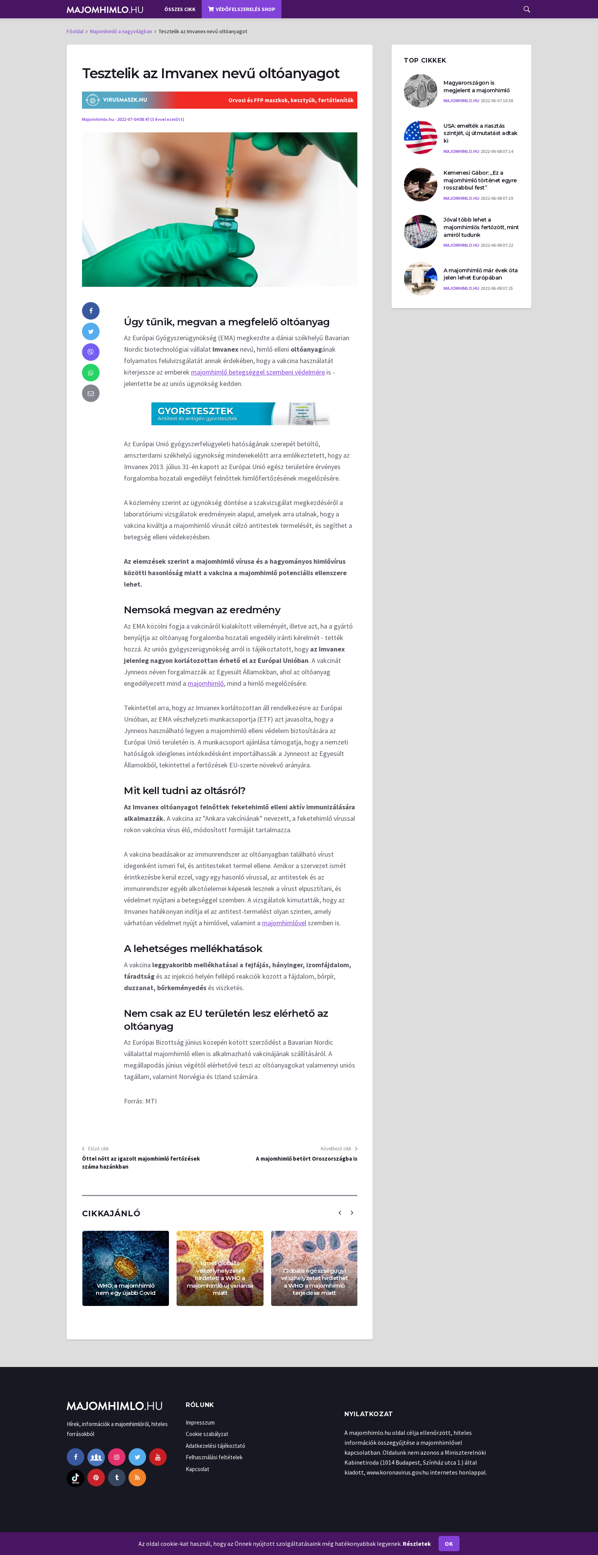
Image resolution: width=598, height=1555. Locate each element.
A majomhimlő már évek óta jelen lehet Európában (481, 274)
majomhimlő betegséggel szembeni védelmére (258, 372)
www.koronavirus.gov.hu (398, 1472)
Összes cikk (180, 9)
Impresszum (200, 1422)
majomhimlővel (284, 922)
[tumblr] (116, 1477)
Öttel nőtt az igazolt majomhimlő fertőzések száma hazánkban (141, 1162)
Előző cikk (95, 1148)
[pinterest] (96, 1477)
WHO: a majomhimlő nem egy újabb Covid (126, 1289)
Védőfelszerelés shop (241, 9)
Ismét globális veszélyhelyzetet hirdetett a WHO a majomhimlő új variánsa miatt (220, 1277)
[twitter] (91, 331)
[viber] (91, 352)
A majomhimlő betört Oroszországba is (306, 1158)
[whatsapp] (91, 372)
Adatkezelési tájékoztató (215, 1445)
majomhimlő (206, 683)
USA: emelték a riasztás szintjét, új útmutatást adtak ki (481, 133)
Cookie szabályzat (207, 1434)
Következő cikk (339, 1148)
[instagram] (116, 1457)
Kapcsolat (197, 1469)
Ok (449, 1543)
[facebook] (91, 311)
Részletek (417, 1543)
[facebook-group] (96, 1457)
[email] (91, 393)
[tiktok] (75, 1477)
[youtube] (158, 1457)
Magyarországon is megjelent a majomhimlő (477, 86)
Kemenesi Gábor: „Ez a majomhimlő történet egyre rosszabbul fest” (480, 180)
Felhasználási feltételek (214, 1457)
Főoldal (75, 31)
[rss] (137, 1477)
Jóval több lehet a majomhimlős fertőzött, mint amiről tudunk (481, 227)
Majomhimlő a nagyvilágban (121, 31)
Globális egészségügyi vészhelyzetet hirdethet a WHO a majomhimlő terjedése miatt (314, 1282)
